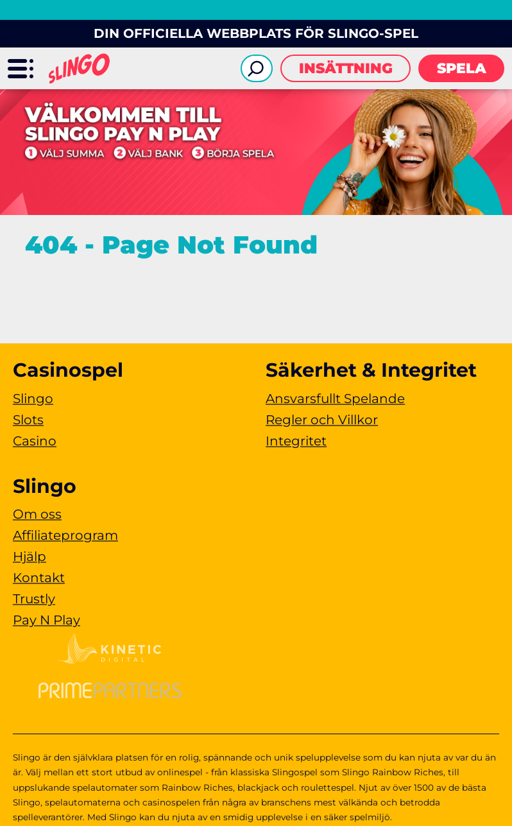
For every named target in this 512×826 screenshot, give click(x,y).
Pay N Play (46, 620)
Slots (28, 419)
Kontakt (39, 577)
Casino (34, 441)
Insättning (346, 68)
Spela (461, 68)
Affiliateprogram (65, 535)
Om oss (37, 514)
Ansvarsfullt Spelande (335, 398)
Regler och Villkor (322, 419)
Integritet (296, 441)
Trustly (34, 599)
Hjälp (29, 556)
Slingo (33, 398)
